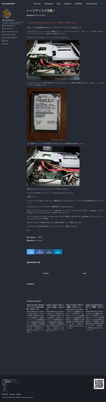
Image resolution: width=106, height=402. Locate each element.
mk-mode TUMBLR (8, 40)
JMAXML (77, 4)
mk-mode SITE (7, 34)
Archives (35, 4)
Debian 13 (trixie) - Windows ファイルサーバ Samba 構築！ (35, 335)
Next (85, 301)
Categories (47, 4)
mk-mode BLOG (8, 4)
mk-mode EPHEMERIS (9, 43)
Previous (46, 301)
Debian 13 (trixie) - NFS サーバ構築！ (73, 334)
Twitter (5, 46)
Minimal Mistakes (31, 397)
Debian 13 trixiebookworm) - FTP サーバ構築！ (93, 335)
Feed (22, 394)
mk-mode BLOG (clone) (10, 37)
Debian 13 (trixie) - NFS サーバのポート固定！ (54, 335)
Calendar (66, 4)
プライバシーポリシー (7, 391)
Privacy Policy (90, 4)
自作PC (40, 266)
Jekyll (23, 397)
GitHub (5, 49)
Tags (57, 4)
